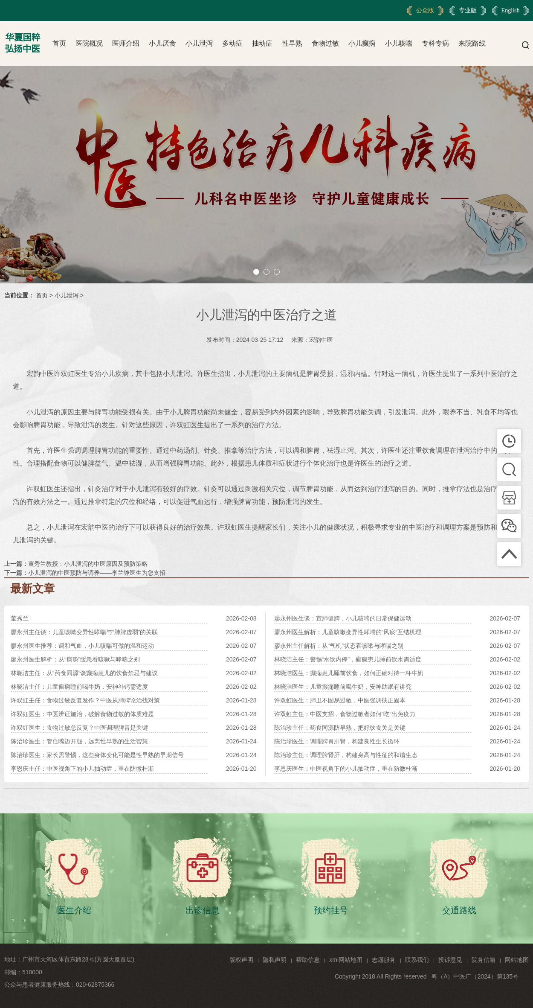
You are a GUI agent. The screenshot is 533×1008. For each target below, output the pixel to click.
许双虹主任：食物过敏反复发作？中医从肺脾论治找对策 (85, 700)
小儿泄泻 (199, 43)
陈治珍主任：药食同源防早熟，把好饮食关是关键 (340, 727)
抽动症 (262, 43)
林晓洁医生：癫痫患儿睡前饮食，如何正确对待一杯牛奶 (348, 673)
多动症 (232, 43)
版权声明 (241, 959)
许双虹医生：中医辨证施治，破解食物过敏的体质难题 (82, 714)
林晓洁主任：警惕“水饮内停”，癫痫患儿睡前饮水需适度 (347, 659)
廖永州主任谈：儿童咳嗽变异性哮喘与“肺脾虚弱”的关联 (84, 632)
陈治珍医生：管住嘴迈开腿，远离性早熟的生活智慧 (79, 741)
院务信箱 (483, 959)
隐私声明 (275, 959)
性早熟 (292, 43)
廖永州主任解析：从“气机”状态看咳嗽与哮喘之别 (338, 645)
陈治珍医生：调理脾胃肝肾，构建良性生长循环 (337, 741)
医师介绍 (125, 43)
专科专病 (435, 43)
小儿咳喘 (398, 43)
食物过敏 (325, 43)
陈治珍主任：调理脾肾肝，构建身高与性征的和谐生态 (345, 755)
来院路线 (472, 43)
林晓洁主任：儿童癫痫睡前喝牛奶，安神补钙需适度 (79, 686)
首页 (59, 43)
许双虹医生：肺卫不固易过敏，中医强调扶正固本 (340, 700)
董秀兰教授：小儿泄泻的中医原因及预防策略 (88, 563)
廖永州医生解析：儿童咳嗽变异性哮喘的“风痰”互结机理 (347, 632)
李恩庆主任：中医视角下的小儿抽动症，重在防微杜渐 (82, 768)
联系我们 (417, 959)
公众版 (425, 10)
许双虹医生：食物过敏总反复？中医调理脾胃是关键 (79, 727)
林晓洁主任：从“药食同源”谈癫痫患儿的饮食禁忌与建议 (84, 673)
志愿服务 (384, 959)
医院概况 (89, 43)
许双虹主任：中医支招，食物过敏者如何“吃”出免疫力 (344, 714)
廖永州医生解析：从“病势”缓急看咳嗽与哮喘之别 (75, 659)
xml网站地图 (345, 959)
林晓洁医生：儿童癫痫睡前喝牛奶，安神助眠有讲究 (342, 686)
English (510, 10)
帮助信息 (308, 959)
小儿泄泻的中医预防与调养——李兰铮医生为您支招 (96, 572)
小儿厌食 (162, 43)
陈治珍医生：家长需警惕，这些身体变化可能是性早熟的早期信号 (97, 755)
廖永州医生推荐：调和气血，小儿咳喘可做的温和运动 (82, 645)
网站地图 (517, 959)
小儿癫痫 (362, 43)
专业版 (468, 10)
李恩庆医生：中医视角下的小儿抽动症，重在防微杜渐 (345, 768)
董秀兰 (20, 618)
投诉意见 (450, 959)
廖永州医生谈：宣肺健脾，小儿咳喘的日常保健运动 (342, 618)
